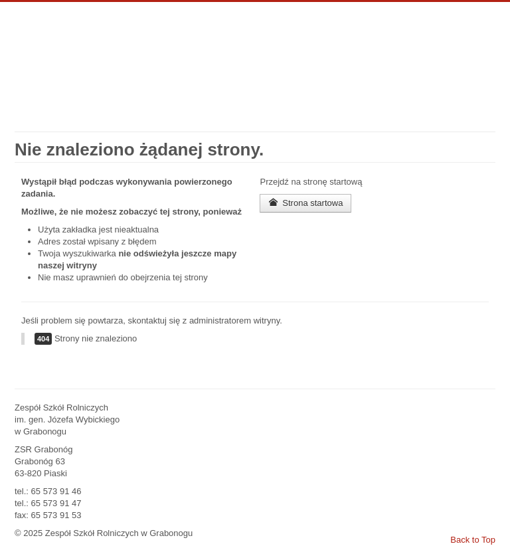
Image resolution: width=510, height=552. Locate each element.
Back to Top (472, 540)
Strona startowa (305, 203)
